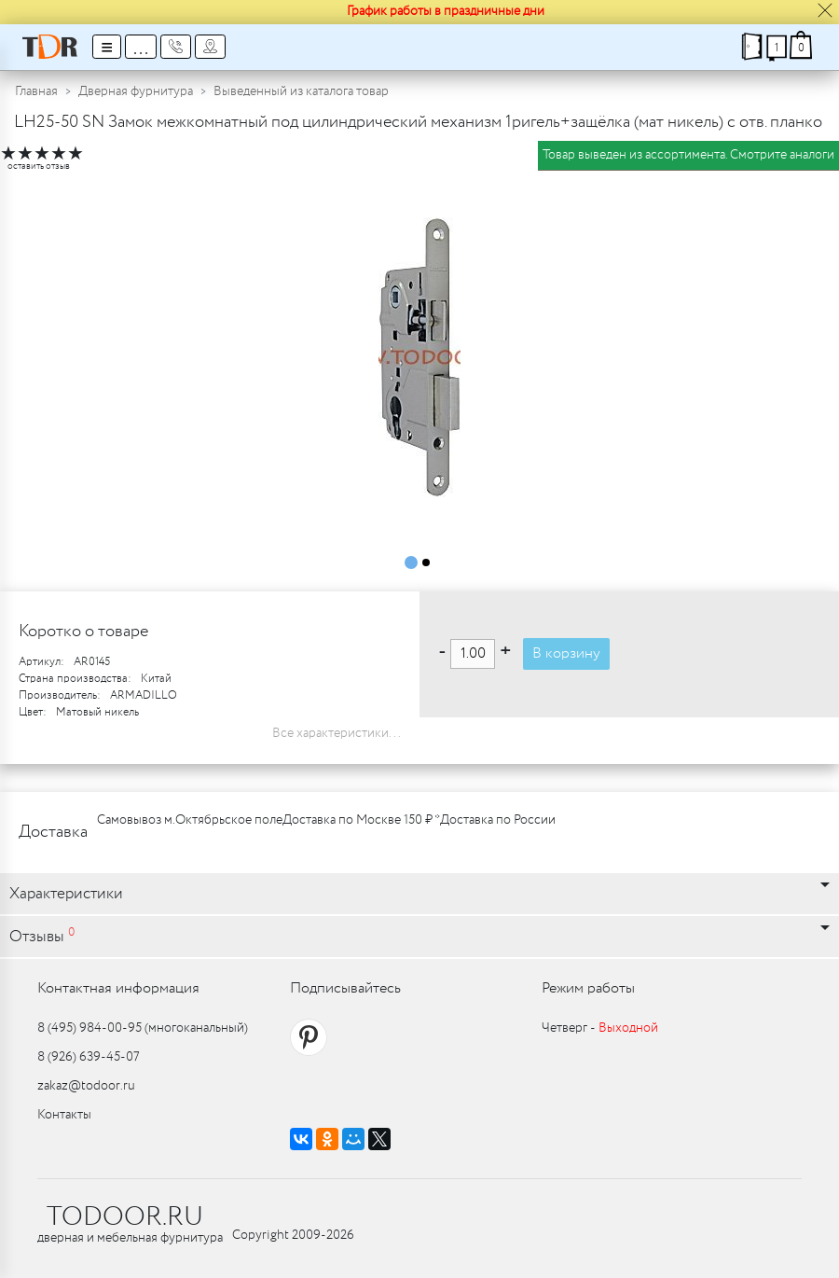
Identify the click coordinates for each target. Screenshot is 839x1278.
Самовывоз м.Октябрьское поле (189, 820)
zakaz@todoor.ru (86, 1086)
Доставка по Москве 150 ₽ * (361, 820)
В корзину (566, 653)
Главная (36, 91)
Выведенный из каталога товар (301, 91)
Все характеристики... (336, 733)
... (140, 47)
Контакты (64, 1114)
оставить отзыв (38, 167)
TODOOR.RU (125, 1217)
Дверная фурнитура (135, 91)
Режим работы (588, 988)
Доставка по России (498, 820)
